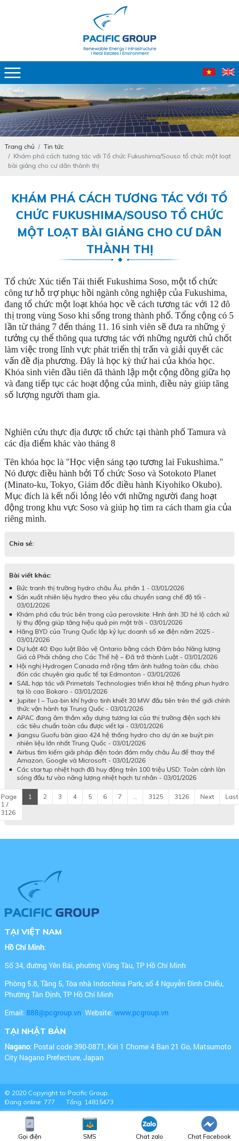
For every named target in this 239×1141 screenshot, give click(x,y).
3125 (156, 797)
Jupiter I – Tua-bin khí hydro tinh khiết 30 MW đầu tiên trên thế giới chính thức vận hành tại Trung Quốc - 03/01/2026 (123, 704)
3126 (181, 797)
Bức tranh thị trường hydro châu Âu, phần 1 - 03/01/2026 (100, 588)
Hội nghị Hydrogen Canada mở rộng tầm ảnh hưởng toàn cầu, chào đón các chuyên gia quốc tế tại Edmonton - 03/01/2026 (118, 670)
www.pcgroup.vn (142, 1012)
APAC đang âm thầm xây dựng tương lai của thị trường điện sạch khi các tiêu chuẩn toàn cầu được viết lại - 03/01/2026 (118, 722)
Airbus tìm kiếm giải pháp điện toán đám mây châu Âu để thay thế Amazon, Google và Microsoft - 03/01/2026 (116, 756)
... (135, 797)
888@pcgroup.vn (53, 1012)
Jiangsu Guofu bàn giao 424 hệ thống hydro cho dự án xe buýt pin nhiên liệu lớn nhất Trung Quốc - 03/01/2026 (115, 739)
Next (207, 797)
